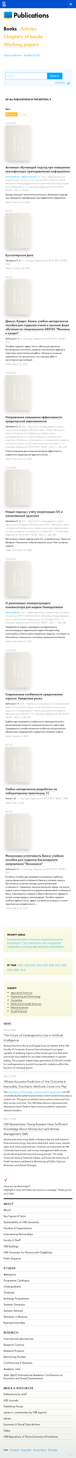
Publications (31, 15)
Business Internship (14, 1322)
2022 (51, 965)
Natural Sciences (19, 1007)
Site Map (52, 1449)
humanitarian (14, 942)
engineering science (52, 939)
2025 (32, 965)
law (44, 942)
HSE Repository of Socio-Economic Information (31, 1436)
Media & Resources (18, 1388)
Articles (28, 29)
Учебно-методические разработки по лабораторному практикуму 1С (31, 791)
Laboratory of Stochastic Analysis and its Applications (35, 1092)
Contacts (14, 1449)
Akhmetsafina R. (12, 176)
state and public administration (48, 946)
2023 (45, 965)
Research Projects (14, 1350)
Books (10, 29)
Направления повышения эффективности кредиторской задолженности (33, 419)
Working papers (21, 44)
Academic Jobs (12, 1369)
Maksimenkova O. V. (31, 176)
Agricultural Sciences (21, 992)
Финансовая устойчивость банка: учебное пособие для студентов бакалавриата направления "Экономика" (34, 860)
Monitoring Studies (15, 1357)
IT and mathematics (32, 942)
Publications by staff (15, 1394)
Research (11, 1332)
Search (54, 75)
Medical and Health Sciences (26, 1003)
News (7, 1024)
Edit (70, 1454)
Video (7, 1430)
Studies (10, 1268)
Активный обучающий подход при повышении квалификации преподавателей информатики (37, 169)
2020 (64, 965)
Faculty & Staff (12, 1240)
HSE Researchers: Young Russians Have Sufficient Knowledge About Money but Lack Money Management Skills (36, 1129)
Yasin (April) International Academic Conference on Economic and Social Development (33, 1376)
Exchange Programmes (16, 1298)
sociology (27, 946)
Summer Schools (13, 1310)
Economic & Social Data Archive (22, 1424)
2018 (16, 969)
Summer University (14, 1304)
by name (10, 114)
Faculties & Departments (18, 1228)
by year (23, 114)
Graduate (9, 1292)
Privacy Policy (39, 1449)
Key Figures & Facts (15, 1216)
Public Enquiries (12, 1258)
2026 (26, 965)
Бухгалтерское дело (19, 255)
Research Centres (14, 1344)
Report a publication (13, 55)
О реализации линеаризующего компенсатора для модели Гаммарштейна (34, 605)
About (9, 1204)
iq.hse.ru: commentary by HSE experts (25, 1412)
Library (7, 1418)
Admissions (10, 1274)
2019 (9, 969)
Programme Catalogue (16, 1280)
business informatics (17, 939)
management (54, 942)
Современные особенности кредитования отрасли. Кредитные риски (34, 696)
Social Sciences (19, 1011)
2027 (20, 965)
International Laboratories (18, 1338)
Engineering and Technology (25, 996)
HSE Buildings (11, 1246)
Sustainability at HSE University (21, 1222)
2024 (39, 965)
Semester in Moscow (16, 1316)
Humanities (16, 1000)
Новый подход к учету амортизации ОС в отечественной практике (34, 514)
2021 (57, 965)
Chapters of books (23, 36)
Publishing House (13, 1406)
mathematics (14, 946)
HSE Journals (11, 1400)
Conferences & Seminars (18, 1363)
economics (34, 939)
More (23, 969)
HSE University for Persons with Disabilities (28, 1252)
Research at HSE (32, 55)
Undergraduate (12, 1286)
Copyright (26, 1449)
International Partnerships (18, 1234)
